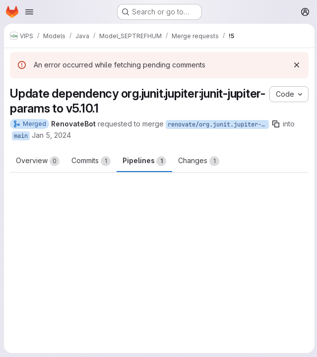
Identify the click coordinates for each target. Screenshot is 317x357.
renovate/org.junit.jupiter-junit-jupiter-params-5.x (218, 124)
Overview (38, 161)
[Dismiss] (295, 65)
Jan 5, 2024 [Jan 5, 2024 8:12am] (51, 135)
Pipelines (144, 161)
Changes (198, 161)
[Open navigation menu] (29, 12)
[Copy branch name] (276, 124)
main (21, 136)
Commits (91, 161)
